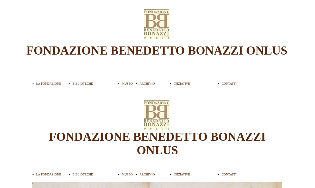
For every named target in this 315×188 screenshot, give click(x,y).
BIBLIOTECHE (82, 83)
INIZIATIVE (182, 83)
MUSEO (127, 83)
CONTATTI (229, 83)
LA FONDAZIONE (48, 83)
